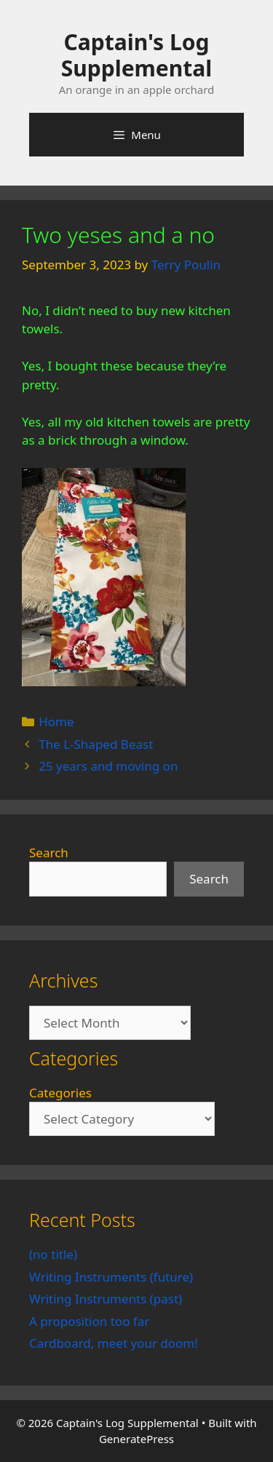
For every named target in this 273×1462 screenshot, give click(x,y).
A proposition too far (89, 1321)
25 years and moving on (108, 766)
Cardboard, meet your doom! (113, 1343)
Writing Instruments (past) (105, 1298)
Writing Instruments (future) (111, 1276)
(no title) (53, 1254)
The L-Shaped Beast (96, 744)
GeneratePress (136, 1438)
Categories (60, 1092)
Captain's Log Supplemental (136, 55)
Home (56, 721)
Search (48, 852)
